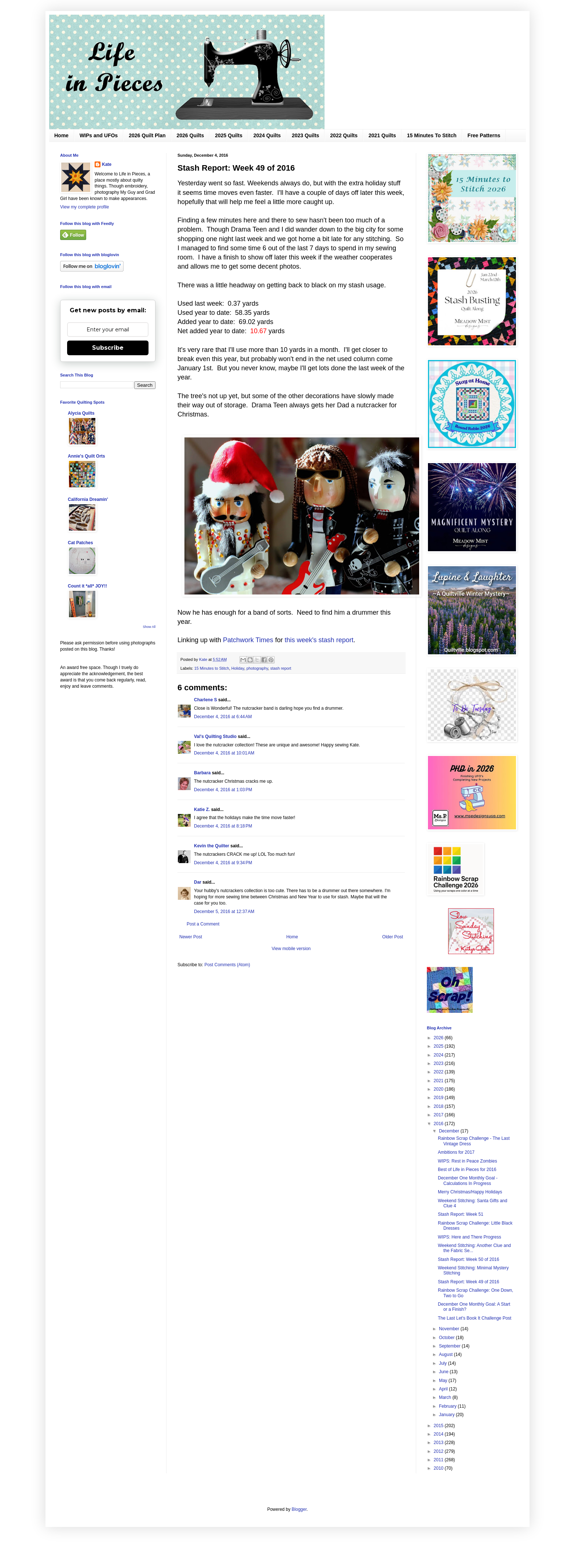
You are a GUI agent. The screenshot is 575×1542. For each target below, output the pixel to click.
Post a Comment (203, 924)
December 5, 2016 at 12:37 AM (224, 911)
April (444, 1389)
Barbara (202, 772)
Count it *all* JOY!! (87, 586)
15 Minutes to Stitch (211, 668)
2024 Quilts (267, 135)
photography (257, 668)
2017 (439, 1114)
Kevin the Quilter (211, 845)
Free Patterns (484, 135)
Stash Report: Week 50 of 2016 (468, 1259)
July (443, 1363)
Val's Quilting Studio (215, 736)
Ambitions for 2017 (456, 1152)
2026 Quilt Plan (147, 135)
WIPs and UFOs (99, 135)
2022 (439, 1071)
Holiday (237, 668)
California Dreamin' (88, 499)
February (448, 1406)
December (450, 1131)
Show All (149, 627)
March (446, 1397)
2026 (439, 1037)
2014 (439, 1434)
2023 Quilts (305, 135)
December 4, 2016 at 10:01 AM (224, 753)
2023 (439, 1063)
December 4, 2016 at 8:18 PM (223, 826)
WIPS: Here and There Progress (469, 1237)
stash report (280, 668)
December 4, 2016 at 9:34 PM (223, 862)
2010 (439, 1468)
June (444, 1371)
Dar (197, 882)
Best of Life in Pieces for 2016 (467, 1169)
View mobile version (291, 948)
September (450, 1346)
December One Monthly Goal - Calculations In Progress (468, 1180)
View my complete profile (84, 207)
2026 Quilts (190, 135)
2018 (439, 1106)
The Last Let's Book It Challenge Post (474, 1318)
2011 (439, 1459)
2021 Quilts (382, 135)
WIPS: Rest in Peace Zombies (467, 1161)
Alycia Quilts (81, 413)
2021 (439, 1080)
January (447, 1414)
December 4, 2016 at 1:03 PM (223, 789)
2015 (439, 1425)
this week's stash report (319, 640)
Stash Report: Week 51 (460, 1214)
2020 (439, 1089)
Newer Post (190, 936)
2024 (439, 1055)
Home (61, 135)
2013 (439, 1442)
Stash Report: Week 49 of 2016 (468, 1281)
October (447, 1337)
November (450, 1328)
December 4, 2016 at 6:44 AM (223, 716)
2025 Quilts (228, 135)
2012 (439, 1451)
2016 (439, 1123)
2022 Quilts (344, 135)
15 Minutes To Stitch (432, 135)
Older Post (392, 936)
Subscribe (108, 347)
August (446, 1354)
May (443, 1380)
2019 (439, 1097)
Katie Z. (202, 809)
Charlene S (205, 699)
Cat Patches (80, 542)
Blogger (299, 1509)
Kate (106, 164)
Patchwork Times (248, 640)
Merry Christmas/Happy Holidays (470, 1191)
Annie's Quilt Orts (86, 456)
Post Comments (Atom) (227, 964)
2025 (439, 1046)
